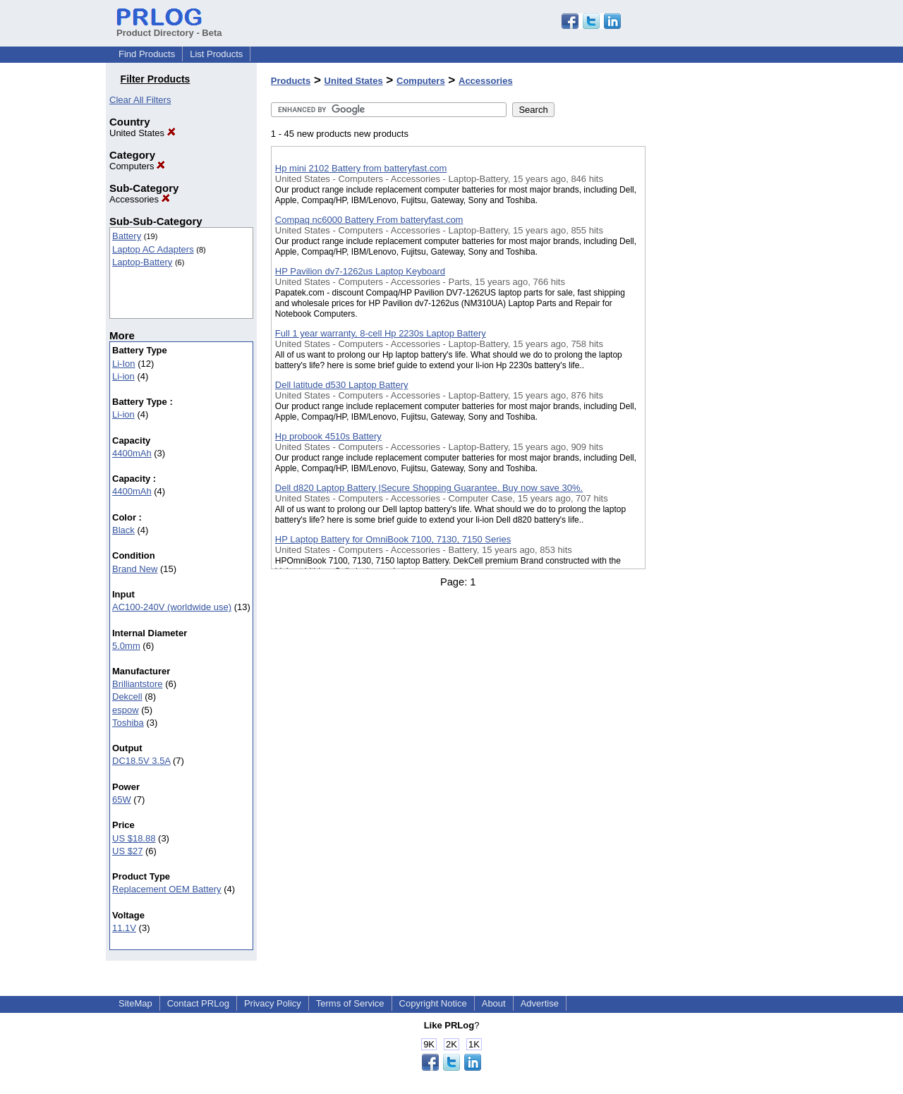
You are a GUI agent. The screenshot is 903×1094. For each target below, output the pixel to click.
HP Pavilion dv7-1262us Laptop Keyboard (360, 271)
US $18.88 (133, 838)
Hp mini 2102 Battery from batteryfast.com (361, 168)
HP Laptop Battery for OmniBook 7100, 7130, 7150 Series (393, 539)
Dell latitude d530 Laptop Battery (341, 384)
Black (123, 530)
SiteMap (135, 1003)
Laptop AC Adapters (153, 249)
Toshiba (128, 722)
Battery (126, 236)
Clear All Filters (140, 100)
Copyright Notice (433, 1003)
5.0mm (126, 645)
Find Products (147, 54)
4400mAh (132, 453)
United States (142, 133)
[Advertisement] (716, 366)
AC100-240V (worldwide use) (171, 607)
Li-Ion (123, 363)
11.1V (124, 928)
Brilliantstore (137, 684)
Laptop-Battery (142, 262)
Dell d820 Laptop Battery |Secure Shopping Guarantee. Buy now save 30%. (429, 487)
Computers (137, 166)
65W (121, 799)
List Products (216, 54)
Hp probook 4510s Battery (328, 436)
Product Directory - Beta (169, 27)
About (494, 1003)
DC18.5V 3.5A (141, 760)
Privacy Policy (272, 1003)
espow (125, 710)
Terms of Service (350, 1003)
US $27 (127, 851)
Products (290, 80)
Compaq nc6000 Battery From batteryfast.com (369, 219)
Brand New (134, 569)
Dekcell (127, 696)
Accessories (139, 199)
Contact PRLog (198, 1003)
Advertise (540, 1003)
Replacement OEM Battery (167, 889)
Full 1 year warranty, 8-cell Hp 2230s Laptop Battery (380, 333)
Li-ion (123, 376)
